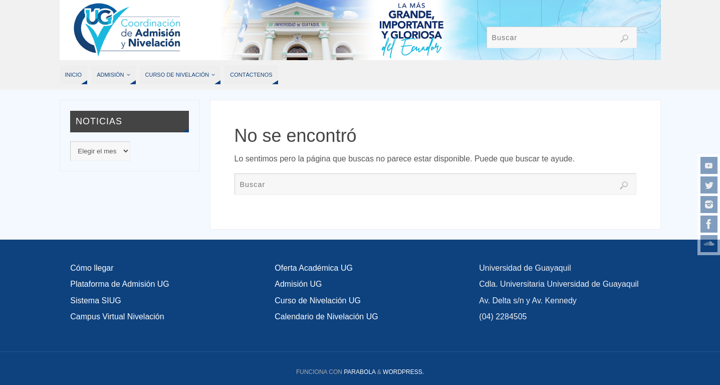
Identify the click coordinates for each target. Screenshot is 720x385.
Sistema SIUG (95, 300)
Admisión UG (298, 284)
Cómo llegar (91, 268)
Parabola (359, 371)
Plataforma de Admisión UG (119, 284)
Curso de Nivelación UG (318, 300)
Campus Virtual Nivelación (117, 316)
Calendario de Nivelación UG (326, 316)
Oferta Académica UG (314, 268)
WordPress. (403, 371)
